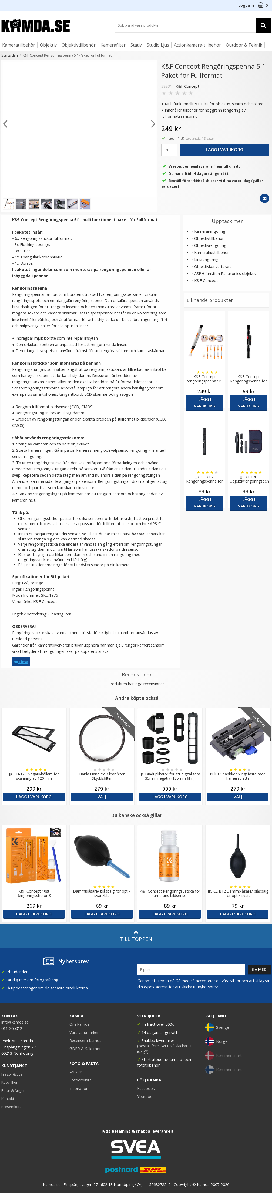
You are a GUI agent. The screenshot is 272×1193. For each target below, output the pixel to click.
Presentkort (11, 1106)
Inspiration (78, 1088)
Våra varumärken (84, 1032)
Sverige (217, 1027)
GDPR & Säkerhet (85, 1048)
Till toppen (136, 936)
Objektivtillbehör (79, 45)
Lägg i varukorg (224, 150)
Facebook (146, 1088)
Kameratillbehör (18, 45)
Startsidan (9, 55)
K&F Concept (187, 86)
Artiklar (75, 1071)
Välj (102, 796)
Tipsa (21, 661)
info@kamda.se (15, 1022)
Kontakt (7, 1098)
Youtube (144, 1096)
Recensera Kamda (85, 1040)
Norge (216, 1041)
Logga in (246, 5)
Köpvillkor (9, 1082)
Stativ (136, 45)
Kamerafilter (113, 45)
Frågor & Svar (12, 1074)
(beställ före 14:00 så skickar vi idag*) (164, 1048)
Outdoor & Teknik (244, 45)
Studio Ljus (158, 45)
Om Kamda (79, 1024)
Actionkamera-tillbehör (197, 45)
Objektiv (48, 45)
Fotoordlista (80, 1080)
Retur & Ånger (13, 1090)
